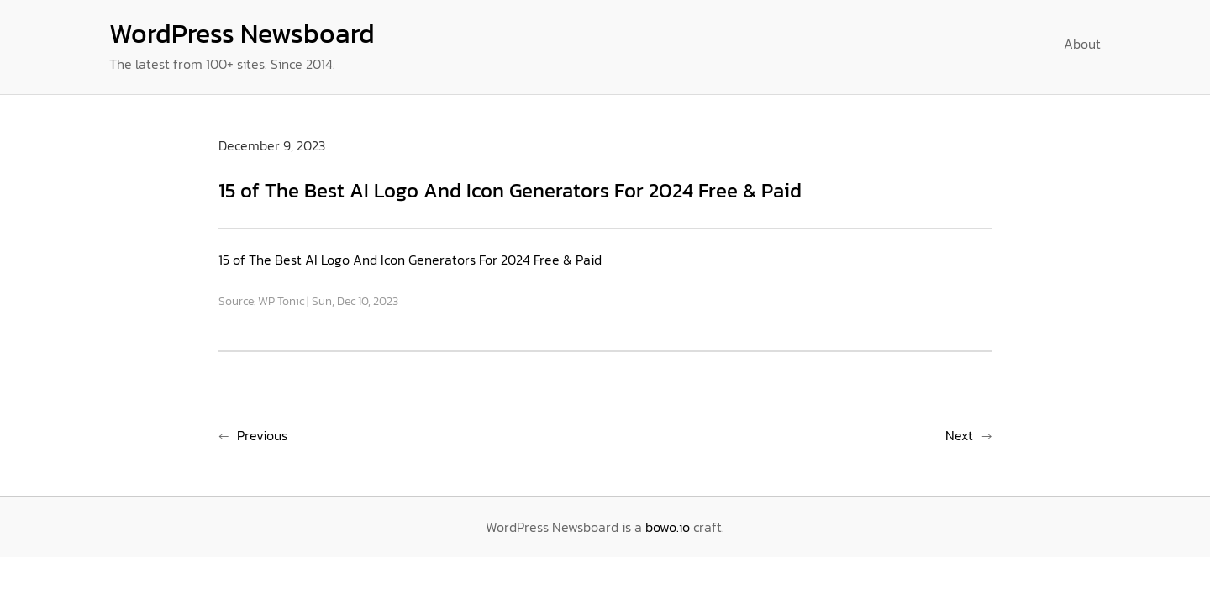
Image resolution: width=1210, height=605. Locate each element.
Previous (262, 435)
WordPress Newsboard (242, 33)
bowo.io (667, 527)
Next (959, 435)
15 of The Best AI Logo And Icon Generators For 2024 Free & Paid (410, 260)
